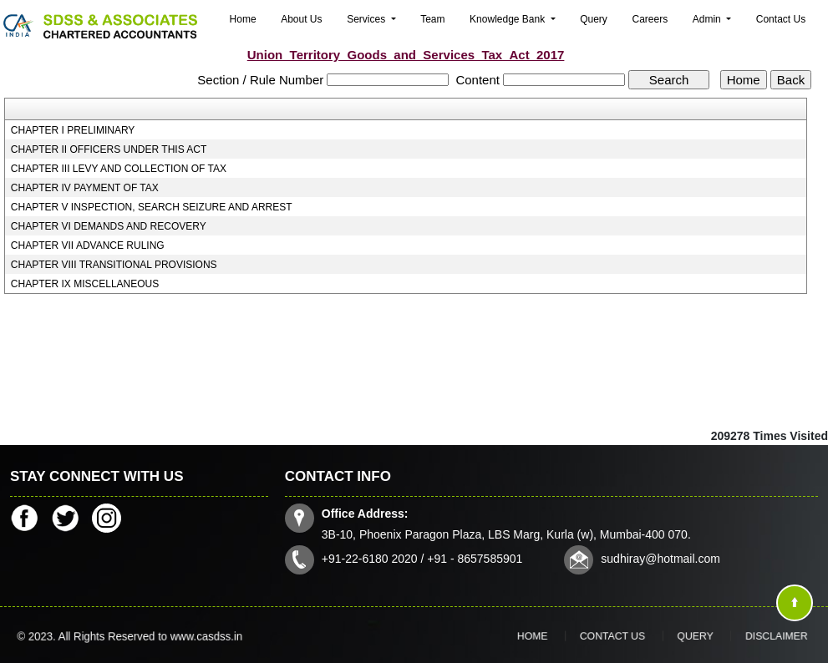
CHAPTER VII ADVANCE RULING (88, 245)
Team (432, 19)
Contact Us (780, 19)
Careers (650, 19)
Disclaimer (735, 636)
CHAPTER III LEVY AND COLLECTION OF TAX (118, 169)
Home (243, 19)
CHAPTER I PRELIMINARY (73, 130)
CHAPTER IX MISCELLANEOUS (85, 284)
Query (593, 19)
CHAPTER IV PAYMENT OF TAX (85, 188)
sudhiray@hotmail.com (656, 556)
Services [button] (367, 19)
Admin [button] (708, 19)
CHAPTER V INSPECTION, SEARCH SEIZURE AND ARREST (151, 207)
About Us (301, 19)
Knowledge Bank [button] (508, 19)
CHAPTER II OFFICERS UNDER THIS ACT (108, 149)
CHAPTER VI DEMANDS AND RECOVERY (108, 226)
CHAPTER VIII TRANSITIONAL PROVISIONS (114, 265)
